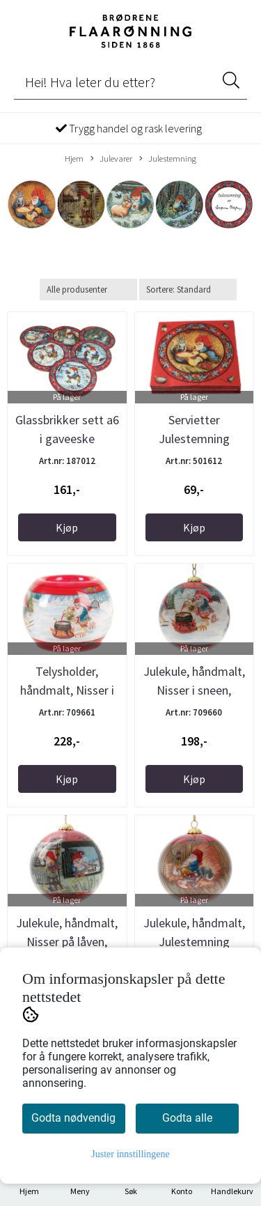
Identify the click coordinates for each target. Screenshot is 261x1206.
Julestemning (167, 159)
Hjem (74, 158)
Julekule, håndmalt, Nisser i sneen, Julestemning (194, 690)
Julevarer (111, 159)
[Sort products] (188, 289)
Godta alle (187, 1117)
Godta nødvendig (73, 1117)
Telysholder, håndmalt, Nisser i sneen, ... (67, 690)
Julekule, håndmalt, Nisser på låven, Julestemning (67, 941)
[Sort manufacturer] (88, 289)
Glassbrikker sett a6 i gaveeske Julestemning (67, 438)
